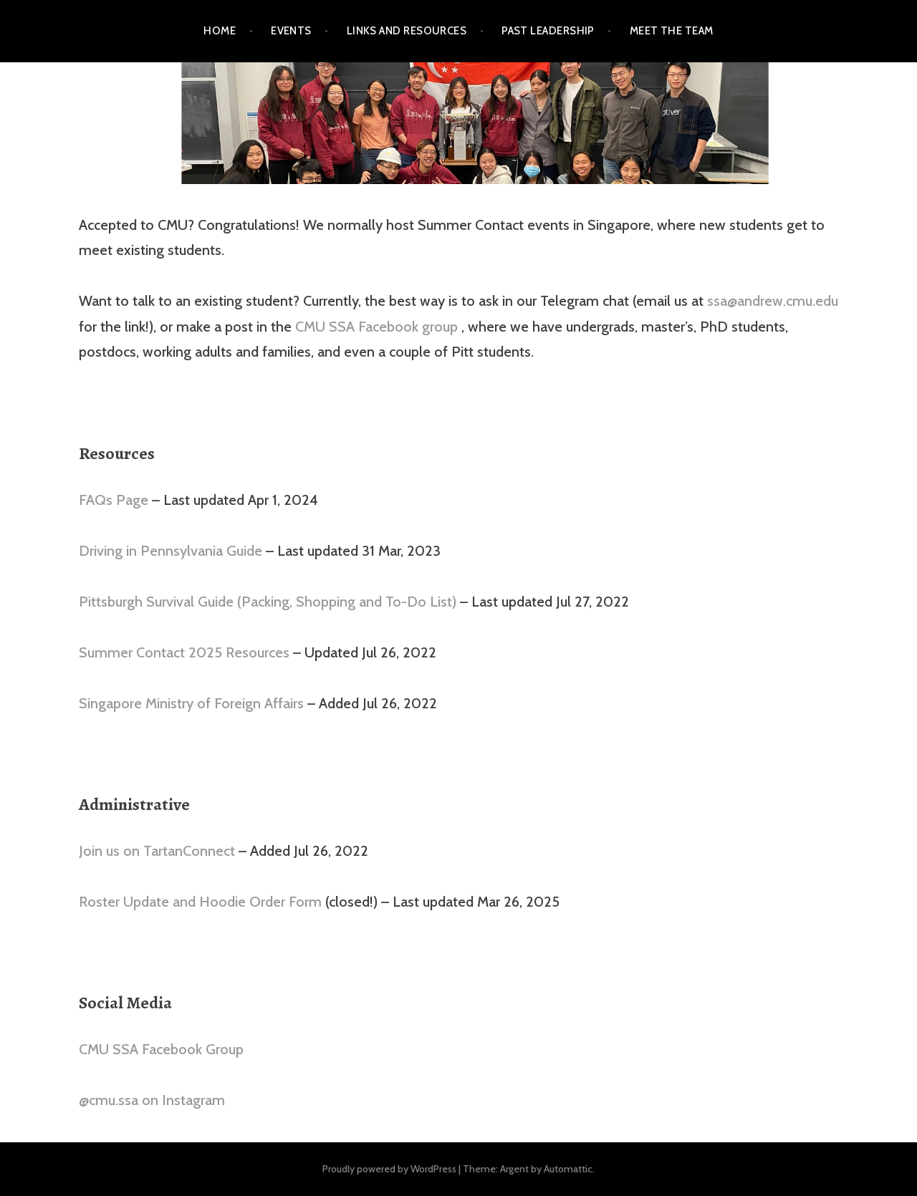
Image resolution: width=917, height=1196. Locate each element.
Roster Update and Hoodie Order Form (200, 901)
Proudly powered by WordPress (389, 1168)
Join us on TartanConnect (157, 850)
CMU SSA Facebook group (378, 326)
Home (219, 30)
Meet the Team (672, 30)
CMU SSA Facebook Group (161, 1049)
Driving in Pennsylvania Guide (170, 550)
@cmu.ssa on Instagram (152, 1100)
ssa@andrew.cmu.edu (772, 300)
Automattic (568, 1168)
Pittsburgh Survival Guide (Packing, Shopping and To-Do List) (267, 601)
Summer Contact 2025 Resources (184, 652)
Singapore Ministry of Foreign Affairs (191, 703)
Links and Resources (407, 30)
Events (291, 30)
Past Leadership (548, 30)
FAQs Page (115, 499)
